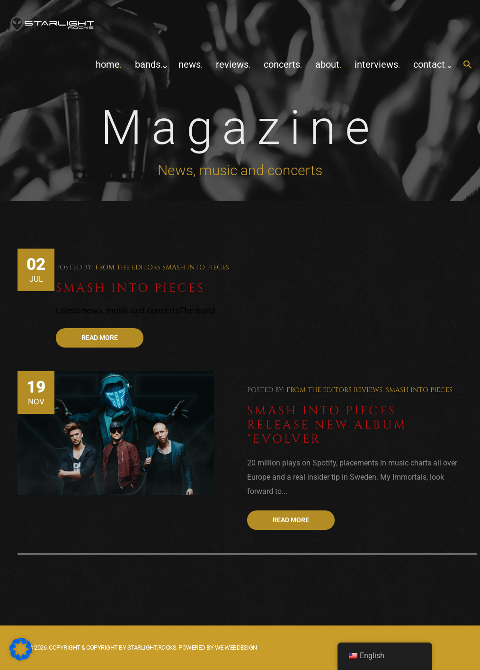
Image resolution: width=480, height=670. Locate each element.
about (327, 64)
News (189, 64)
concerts (282, 64)
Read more (99, 337)
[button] (467, 65)
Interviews (376, 64)
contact (429, 64)
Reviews (232, 64)
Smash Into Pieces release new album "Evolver (327, 425)
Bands (147, 64)
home (108, 64)
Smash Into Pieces (195, 267)
